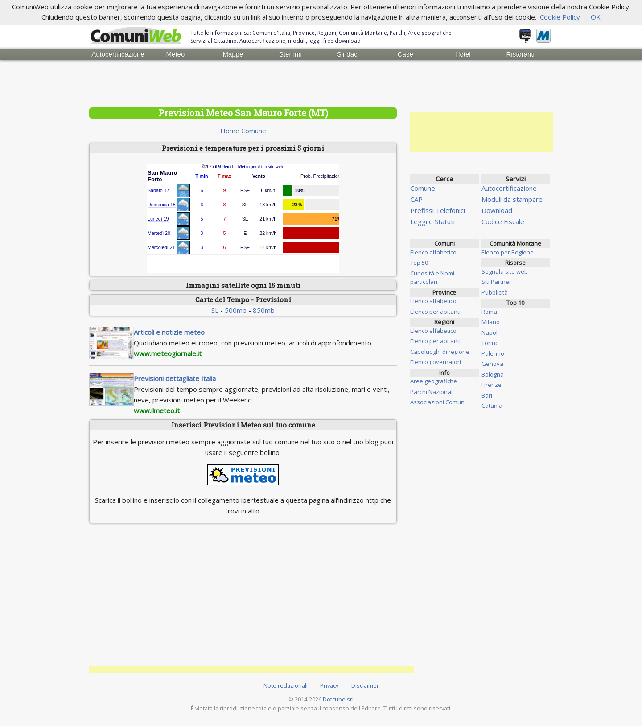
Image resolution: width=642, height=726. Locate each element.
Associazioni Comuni (438, 402)
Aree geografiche (433, 381)
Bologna (493, 374)
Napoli (490, 332)
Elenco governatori (435, 362)
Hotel (463, 54)
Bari (487, 395)
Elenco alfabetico (433, 252)
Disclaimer (365, 685)
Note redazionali (285, 685)
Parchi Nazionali (432, 392)
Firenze (492, 385)
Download (497, 210)
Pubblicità (495, 292)
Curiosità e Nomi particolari (432, 277)
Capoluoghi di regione (439, 352)
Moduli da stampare (512, 199)
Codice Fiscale (503, 221)
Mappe (232, 54)
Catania (492, 406)
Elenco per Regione (508, 252)
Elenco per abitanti (435, 312)
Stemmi (290, 54)
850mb (264, 310)
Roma (489, 312)
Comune (422, 188)
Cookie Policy (560, 16)
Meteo (175, 54)
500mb (236, 310)
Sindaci (348, 54)
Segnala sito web (505, 271)
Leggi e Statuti (432, 221)
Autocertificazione (117, 54)
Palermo (493, 353)
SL (214, 310)
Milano (491, 322)
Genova (492, 364)
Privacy (329, 685)
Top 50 (419, 262)
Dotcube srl (338, 699)
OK (596, 16)
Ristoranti (520, 54)
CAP (416, 199)
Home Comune (243, 130)
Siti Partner (496, 282)
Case (405, 54)
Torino (490, 343)
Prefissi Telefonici (437, 210)
